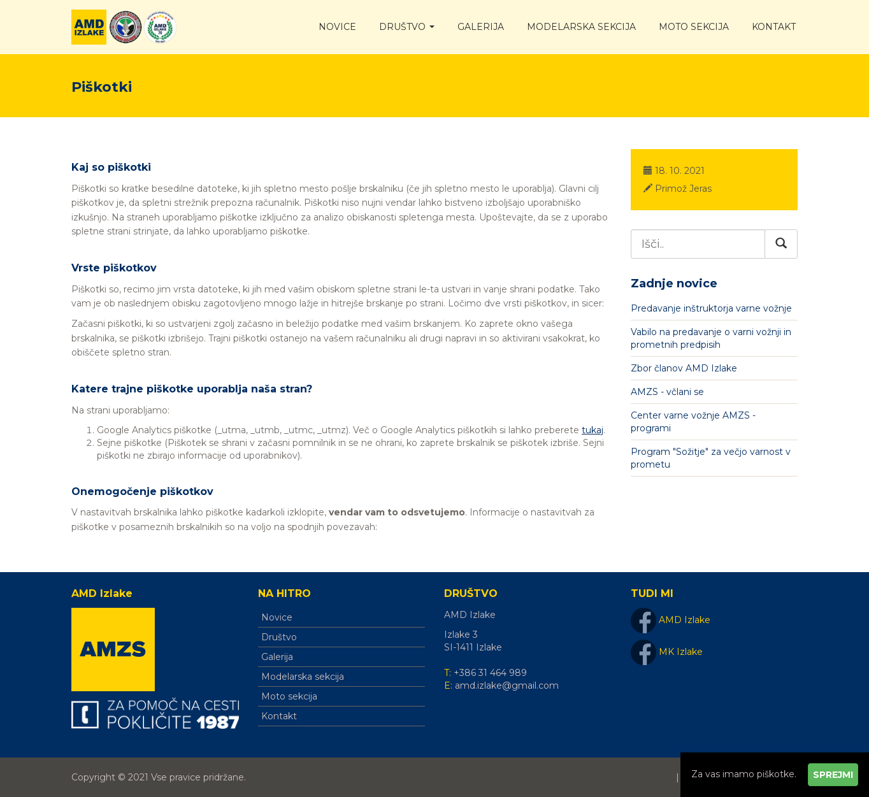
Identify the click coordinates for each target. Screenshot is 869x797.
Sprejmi (833, 774)
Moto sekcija (694, 26)
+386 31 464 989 (490, 673)
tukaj (592, 430)
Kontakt (774, 26)
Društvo (406, 26)
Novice (337, 26)
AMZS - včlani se (667, 392)
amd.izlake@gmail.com (507, 685)
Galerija (480, 26)
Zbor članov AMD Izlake (684, 368)
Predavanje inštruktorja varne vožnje (711, 308)
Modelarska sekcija (581, 26)
